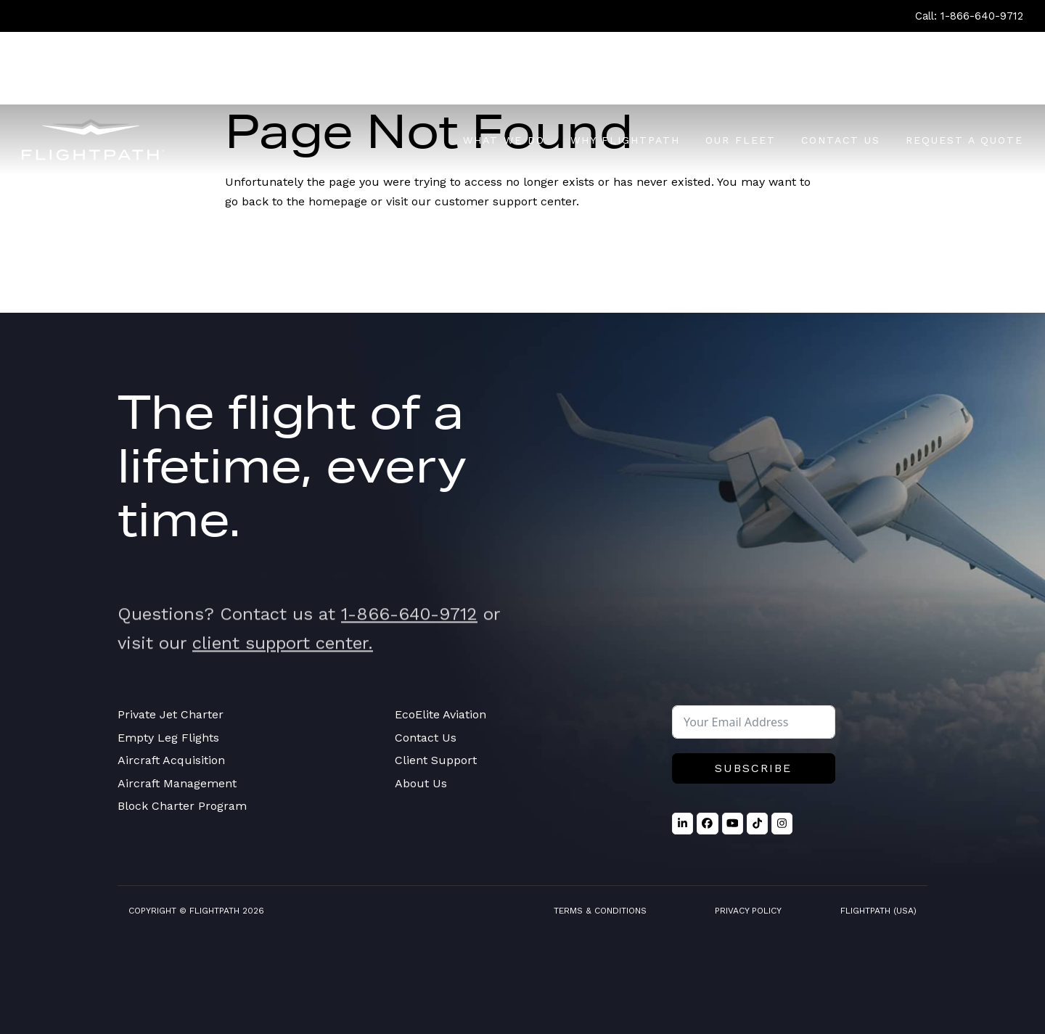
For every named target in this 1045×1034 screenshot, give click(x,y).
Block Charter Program (182, 806)
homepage (337, 201)
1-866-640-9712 (409, 633)
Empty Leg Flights (168, 737)
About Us (421, 783)
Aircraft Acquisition (171, 760)
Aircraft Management (177, 783)
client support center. (282, 662)
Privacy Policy (748, 911)
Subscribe (753, 768)
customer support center (505, 201)
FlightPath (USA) (878, 911)
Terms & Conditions (600, 911)
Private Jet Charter (171, 714)
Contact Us (425, 737)
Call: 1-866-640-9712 (969, 15)
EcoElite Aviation (440, 714)
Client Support (436, 760)
